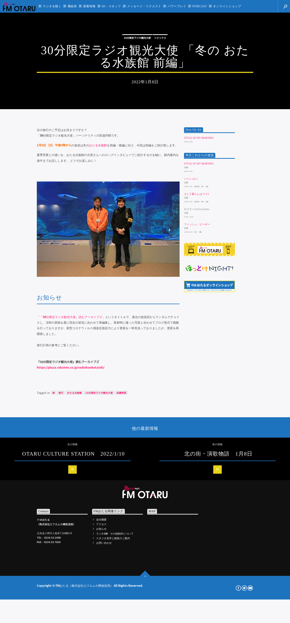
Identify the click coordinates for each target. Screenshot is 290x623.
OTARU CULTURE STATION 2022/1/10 (73, 564)
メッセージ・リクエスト (144, 6)
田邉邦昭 (121, 502)
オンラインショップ (227, 6)
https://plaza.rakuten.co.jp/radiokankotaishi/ (70, 477)
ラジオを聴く (52, 6)
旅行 (60, 502)
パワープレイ (177, 6)
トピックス (160, 88)
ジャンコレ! (191, 289)
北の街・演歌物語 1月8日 (218, 564)
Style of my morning (199, 248)
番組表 (72, 6)
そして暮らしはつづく (197, 304)
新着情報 (89, 6)
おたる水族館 (98, 255)
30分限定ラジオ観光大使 (137, 88)
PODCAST (199, 6)
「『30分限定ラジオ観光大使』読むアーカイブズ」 (71, 427)
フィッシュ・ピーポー (197, 334)
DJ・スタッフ (111, 6)
